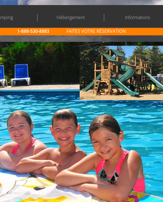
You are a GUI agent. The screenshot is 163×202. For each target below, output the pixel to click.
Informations (137, 17)
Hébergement (71, 17)
